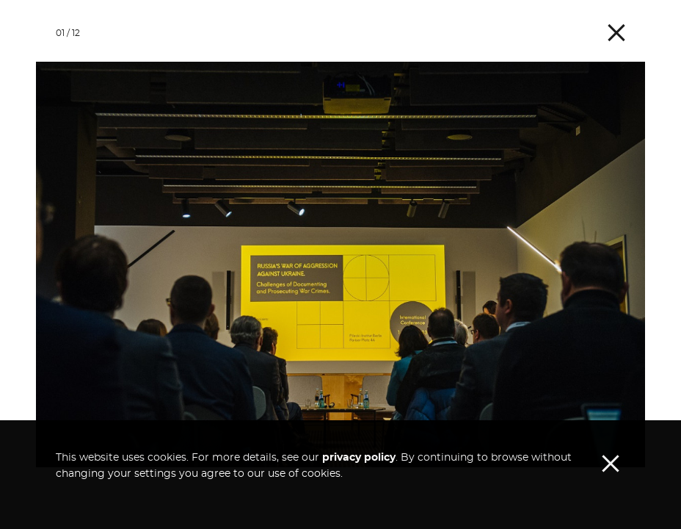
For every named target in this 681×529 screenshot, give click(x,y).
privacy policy (359, 488)
